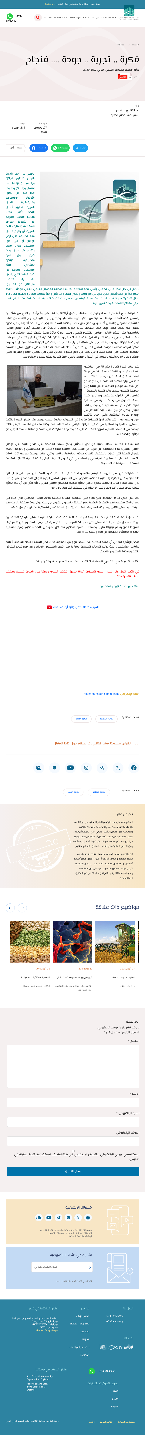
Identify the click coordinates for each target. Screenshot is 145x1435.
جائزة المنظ (81, 719)
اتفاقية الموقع (106, 1422)
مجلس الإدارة (82, 1316)
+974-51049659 (107, 1371)
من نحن (95, 18)
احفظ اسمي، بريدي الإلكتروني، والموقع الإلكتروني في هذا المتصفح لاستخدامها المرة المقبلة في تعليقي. (76, 1157)
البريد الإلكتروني (127, 1113)
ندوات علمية (75, 18)
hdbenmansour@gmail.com (101, 694)
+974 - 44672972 (114, 1315)
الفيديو (114, 1399)
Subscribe (89, 1267)
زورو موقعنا (50, 4)
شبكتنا (86, 18)
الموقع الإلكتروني (127, 1133)
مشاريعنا (85, 1332)
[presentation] (10, 907)
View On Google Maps (47, 1330)
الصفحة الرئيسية (108, 18)
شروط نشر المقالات (126, 1422)
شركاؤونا (84, 1355)
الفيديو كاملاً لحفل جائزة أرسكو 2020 (72, 607)
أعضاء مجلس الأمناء (79, 1347)
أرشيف (92, 1422)
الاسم (134, 1094)
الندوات (114, 1407)
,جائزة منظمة (106, 719)
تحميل (128, 76)
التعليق (133, 1041)
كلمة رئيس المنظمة (79, 1324)
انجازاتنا (85, 1340)
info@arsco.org (114, 1321)
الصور (115, 1391)
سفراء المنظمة (60, 18)
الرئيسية (135, 45)
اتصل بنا (48, 18)
